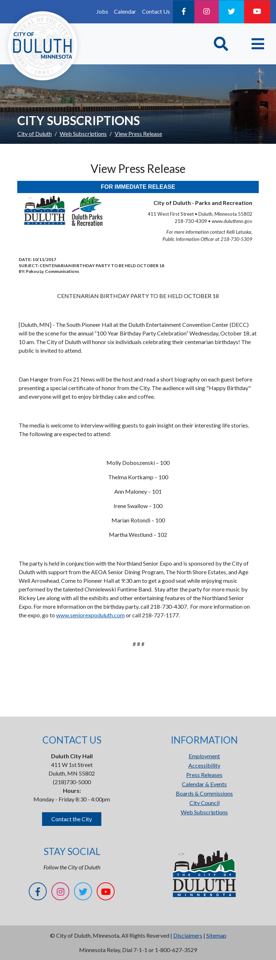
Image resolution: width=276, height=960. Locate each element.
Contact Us (156, 11)
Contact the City (71, 818)
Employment (204, 756)
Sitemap (216, 935)
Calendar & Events (204, 784)
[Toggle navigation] (258, 44)
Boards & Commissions (204, 793)
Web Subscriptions (83, 133)
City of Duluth (34, 133)
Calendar (125, 11)
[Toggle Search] (221, 44)
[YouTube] (257, 11)
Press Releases (204, 774)
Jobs (102, 11)
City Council (204, 802)
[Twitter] (231, 11)
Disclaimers (187, 935)
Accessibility (204, 765)
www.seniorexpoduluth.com (90, 615)
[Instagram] (206, 11)
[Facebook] (183, 11)
